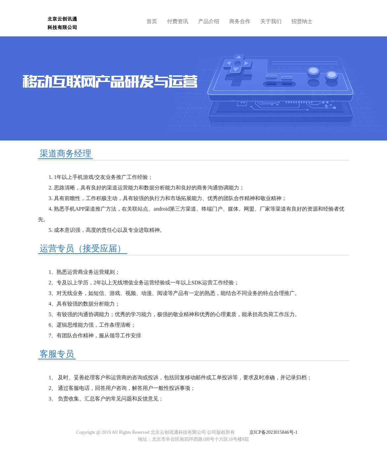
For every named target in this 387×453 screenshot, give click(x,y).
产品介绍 (208, 21)
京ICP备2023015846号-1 (273, 432)
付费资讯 (177, 21)
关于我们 (270, 21)
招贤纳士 (302, 21)
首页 (152, 21)
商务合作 (239, 21)
